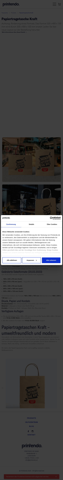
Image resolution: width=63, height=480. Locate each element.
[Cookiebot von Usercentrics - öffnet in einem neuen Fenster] (51, 218)
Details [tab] (31, 224)
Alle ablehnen (12, 260)
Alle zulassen (51, 260)
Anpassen (32, 260)
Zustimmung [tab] (11, 224)
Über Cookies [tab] (52, 224)
